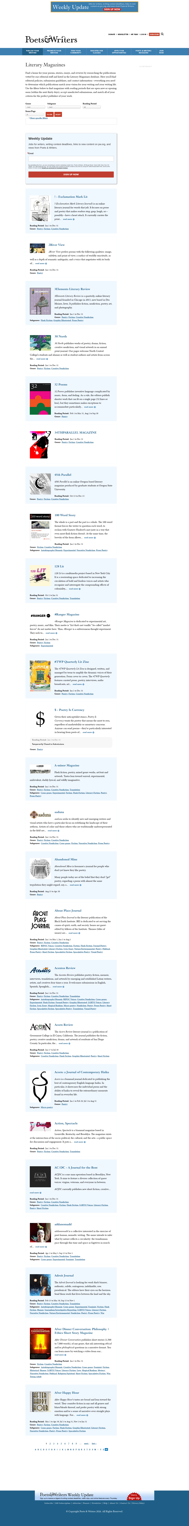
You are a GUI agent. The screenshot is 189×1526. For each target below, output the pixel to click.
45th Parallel (62, 475)
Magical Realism (55, 1005)
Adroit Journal (64, 1275)
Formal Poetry (99, 945)
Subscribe (154, 34)
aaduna (59, 812)
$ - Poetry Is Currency (69, 710)
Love (79, 1370)
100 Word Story (65, 515)
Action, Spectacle (66, 1123)
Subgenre (51, 103)
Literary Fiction (93, 792)
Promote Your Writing (54, 52)
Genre (28, 103)
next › (86, 1443)
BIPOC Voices (47, 945)
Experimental (69, 550)
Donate (111, 34)
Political (106, 948)
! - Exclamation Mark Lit (71, 197)
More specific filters (39, 117)
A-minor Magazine (66, 765)
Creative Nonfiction (60, 228)
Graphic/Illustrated (62, 320)
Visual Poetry (97, 951)
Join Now (161, 52)
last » (94, 1443)
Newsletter (123, 34)
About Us (114, 1503)
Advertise (77, 1503)
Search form (162, 34)
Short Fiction (48, 951)
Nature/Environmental (84, 948)
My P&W (134, 34)
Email (31, 153)
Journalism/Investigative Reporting (60, 1309)
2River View (57, 245)
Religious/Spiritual (66, 1373)
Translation (75, 598)
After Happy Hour (66, 1393)
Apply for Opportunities (119, 52)
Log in (143, 34)
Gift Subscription (62, 1503)
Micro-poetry (70, 1005)
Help (105, 1503)
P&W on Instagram (162, 40)
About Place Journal (68, 910)
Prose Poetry (77, 320)
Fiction (47, 228)
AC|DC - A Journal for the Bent (76, 1167)
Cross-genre (46, 792)
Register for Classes (97, 52)
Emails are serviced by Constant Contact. (55, 168)
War (102, 1312)
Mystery (101, 1370)
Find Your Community (75, 52)
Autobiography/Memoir (51, 550)
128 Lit (59, 566)
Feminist (70, 1259)
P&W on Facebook (153, 40)
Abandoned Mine (65, 859)
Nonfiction (81, 1005)
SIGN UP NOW (71, 174)
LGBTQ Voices (94, 1002)
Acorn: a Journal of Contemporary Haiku (81, 1072)
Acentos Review (64, 968)
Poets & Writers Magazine (143, 52)
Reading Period (90, 103)
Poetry (40, 228)
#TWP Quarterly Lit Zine (71, 662)
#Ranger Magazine (67, 614)
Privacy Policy (138, 1503)
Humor (40, 1309)
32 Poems (60, 384)
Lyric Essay (68, 948)
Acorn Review (64, 1025)
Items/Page (30, 111)
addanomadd (63, 1224)
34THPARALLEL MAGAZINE (76, 432)
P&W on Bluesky (157, 40)
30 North (61, 336)
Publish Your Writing (32, 52)
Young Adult (35, 1376)
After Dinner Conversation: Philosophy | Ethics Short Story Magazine (82, 1331)
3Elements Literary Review (72, 289)
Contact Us (125, 1503)
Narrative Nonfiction (86, 550)
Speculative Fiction (63, 951)
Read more (67, 219)
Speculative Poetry (81, 951)
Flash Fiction (46, 320)
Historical (34, 1370)
